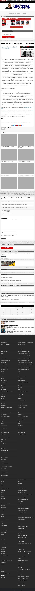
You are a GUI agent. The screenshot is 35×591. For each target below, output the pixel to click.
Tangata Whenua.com (4, 532)
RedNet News (20, 567)
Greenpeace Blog (3, 507)
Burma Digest (20, 483)
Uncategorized (18, 41)
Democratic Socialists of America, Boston (24, 353)
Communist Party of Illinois (22, 346)
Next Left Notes (20, 398)
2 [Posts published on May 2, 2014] (22, 307)
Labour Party (3, 514)
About (8, 11)
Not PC (2, 485)
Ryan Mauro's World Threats (5, 432)
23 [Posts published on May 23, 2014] (22, 312)
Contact (12, 11)
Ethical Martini (3, 498)
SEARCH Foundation (21, 533)
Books (16, 2)
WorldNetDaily (3, 473)
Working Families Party (21, 432)
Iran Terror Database (4, 394)
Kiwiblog (2, 483)
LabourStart (19, 558)
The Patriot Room (3, 448)
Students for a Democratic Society (23, 416)
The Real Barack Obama (4, 450)
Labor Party (19, 385)
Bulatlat (19, 481)
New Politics (20, 396)
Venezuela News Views (4, 470)
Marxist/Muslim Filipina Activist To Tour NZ (7, 146)
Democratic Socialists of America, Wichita (24, 367)
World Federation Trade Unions (22, 580)
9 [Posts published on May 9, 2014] (22, 309)
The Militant (19, 421)
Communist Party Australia (22, 488)
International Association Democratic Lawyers (24, 551)
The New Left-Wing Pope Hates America (7, 277)
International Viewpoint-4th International (24, 556)
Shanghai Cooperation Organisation (23, 535)
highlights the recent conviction (5, 47)
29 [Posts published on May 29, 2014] (17, 314)
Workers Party (3, 539)
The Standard (3, 534)
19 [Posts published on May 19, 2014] (3, 312)
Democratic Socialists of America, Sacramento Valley (25, 364)
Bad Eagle (2, 355)
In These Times (20, 378)
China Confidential (3, 362)
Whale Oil (2, 492)
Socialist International (21, 571)
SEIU (18, 412)
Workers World (20, 430)
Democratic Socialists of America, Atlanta (24, 351)
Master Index (24, 13)
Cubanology (2, 371)
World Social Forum (21, 583)
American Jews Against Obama (5, 344)
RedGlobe (19, 565)
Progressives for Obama (21, 407)
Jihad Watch (3, 396)
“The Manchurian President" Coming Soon (24, 161)
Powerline (2, 423)
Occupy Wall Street (14, 47)
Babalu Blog (2, 353)
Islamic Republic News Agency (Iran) (23, 508)
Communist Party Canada (21, 344)
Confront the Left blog (4, 367)
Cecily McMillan (7, 48)
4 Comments (19, 44)
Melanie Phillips (3, 403)
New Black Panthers (21, 394)
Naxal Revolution (20, 524)
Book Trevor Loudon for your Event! (14, 13)
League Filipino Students (21, 519)
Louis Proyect (20, 387)
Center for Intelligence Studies (5, 360)
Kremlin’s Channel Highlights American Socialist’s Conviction (17, 43)
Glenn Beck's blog (3, 385)
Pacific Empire (3, 490)
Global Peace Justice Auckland (5, 503)
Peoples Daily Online (21, 528)
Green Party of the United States (22, 376)
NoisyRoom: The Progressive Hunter (6, 412)
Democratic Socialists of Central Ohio (23, 369)
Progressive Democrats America (22, 405)
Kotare (2, 512)
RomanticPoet (3, 430)
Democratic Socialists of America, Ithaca (24, 360)
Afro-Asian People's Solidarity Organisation (24, 543)
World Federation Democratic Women (23, 576)
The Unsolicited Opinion (4, 457)
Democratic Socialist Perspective (23, 499)
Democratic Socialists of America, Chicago (24, 355)
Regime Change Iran (4, 425)
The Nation (19, 423)
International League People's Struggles (24, 553)
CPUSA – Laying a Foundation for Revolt (7, 161)
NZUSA (2, 523)
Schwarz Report (3, 434)
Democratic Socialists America (22, 349)
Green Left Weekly (20, 501)
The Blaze (2, 441)
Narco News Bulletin (4, 547)
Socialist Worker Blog (4, 530)
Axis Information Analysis (4, 351)
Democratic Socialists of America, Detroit (24, 358)
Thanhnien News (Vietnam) (22, 537)
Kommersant (3, 564)
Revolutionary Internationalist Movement (24, 569)
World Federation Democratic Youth (23, 578)
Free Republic (3, 378)
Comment (2, 221)
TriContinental (20, 574)
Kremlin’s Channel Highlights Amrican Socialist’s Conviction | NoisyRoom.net (16, 207)
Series (27, 11)
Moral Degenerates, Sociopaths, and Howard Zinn (11, 299)
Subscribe (20, 2)
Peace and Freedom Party (21, 403)
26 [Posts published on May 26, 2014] (3, 314)
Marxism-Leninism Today (21, 562)
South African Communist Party (5, 579)
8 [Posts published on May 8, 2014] (17, 309)
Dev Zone (2, 496)
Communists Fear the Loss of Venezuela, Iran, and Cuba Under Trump (11, 280)
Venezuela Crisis (3, 468)
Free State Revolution (4, 380)
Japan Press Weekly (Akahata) (22, 510)
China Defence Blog (4, 364)
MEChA (19, 389)
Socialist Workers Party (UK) (5, 573)
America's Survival (4, 342)
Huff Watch (2, 387)
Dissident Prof (3, 376)
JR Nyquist (2, 398)
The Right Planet (3, 452)
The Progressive (20, 425)
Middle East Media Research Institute (6, 407)
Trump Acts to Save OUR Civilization (11, 329)
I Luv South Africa (3, 389)
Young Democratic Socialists (22, 434)
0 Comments (11, 322)
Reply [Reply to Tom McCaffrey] (2, 214)
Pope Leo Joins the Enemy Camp (10, 321)
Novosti (2, 569)
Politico (2, 421)
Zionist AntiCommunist (4, 475)
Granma (2, 545)
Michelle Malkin (3, 405)
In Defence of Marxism (21, 549)
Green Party (3, 505)
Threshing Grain (3, 459)
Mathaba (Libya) (3, 577)
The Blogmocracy (3, 443)
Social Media (25, 2)
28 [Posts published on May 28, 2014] (12, 314)
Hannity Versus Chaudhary (5, 175)
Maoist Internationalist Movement (23, 560)
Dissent (19, 373)
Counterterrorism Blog (4, 369)
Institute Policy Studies (21, 380)
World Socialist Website (21, 585)
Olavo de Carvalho (3, 414)
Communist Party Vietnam (21, 497)
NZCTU (2, 521)
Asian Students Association (22, 479)
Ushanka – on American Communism (6, 466)
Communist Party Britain (4, 555)
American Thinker (3, 346)
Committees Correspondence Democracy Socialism (25, 342)
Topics (19, 11)
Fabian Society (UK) (4, 562)
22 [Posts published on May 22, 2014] (17, 312)
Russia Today (3, 571)
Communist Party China (21, 492)
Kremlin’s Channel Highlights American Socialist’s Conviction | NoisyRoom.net (16, 204)
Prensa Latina (3, 549)
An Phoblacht (3, 553)
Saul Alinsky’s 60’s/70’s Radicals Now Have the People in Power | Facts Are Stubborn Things (14, 295)
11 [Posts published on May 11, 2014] (31, 309)
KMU (18, 515)
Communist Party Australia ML (22, 490)
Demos (19, 371)
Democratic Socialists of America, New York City (25, 362)
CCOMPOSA (19, 485)
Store (16, 11)
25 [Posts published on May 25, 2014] (31, 312)
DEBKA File (2, 373)
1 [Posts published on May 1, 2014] (17, 307)
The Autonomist (3, 439)
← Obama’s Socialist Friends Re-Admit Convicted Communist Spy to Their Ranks (12, 193)
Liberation (2, 516)
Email (2, 232)
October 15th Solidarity (4, 525)
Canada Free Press (4, 358)
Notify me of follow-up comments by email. (8, 235)
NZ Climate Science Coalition (5, 488)
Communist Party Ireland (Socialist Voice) (7, 560)
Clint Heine (2, 481)
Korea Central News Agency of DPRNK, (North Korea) (26, 517)
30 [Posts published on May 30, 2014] (22, 314)
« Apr (2, 316)
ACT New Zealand (3, 479)
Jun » (4, 316)
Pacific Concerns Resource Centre (23, 526)
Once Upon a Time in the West (5, 416)
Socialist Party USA (20, 414)
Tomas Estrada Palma (4, 461)
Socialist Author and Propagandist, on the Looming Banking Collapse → (24, 194)
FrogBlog (2, 500)
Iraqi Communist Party (21, 506)
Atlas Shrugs (3, 349)
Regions (23, 11)
